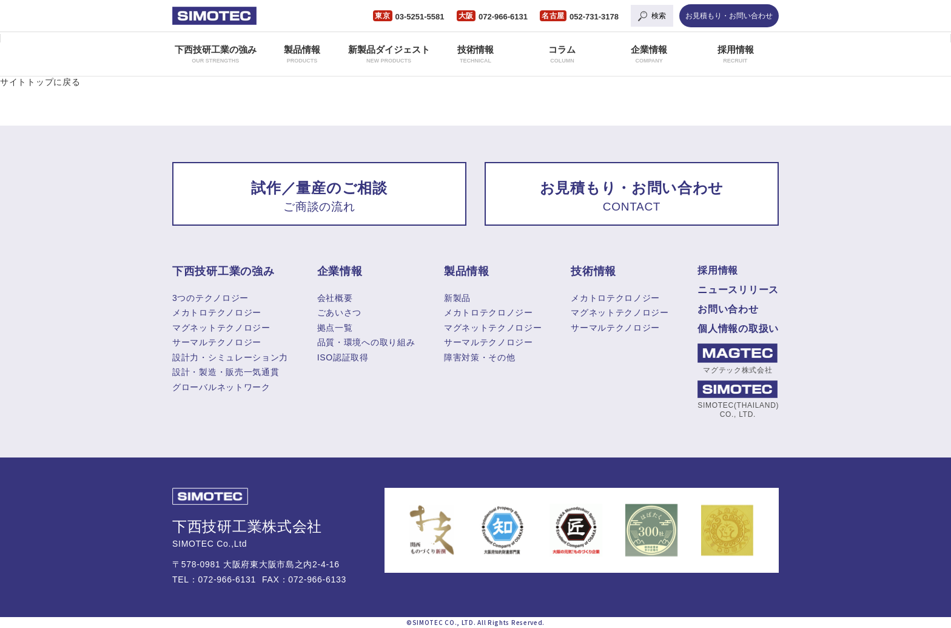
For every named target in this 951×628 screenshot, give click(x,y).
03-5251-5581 (420, 16)
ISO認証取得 (343, 357)
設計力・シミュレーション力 (230, 357)
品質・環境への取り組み (366, 342)
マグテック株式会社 (737, 358)
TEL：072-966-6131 (214, 579)
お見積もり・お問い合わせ (729, 16)
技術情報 (475, 54)
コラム (562, 54)
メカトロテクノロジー (216, 312)
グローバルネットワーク (221, 387)
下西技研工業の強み (216, 54)
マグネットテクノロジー (221, 328)
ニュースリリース (738, 290)
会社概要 (335, 298)
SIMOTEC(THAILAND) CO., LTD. (737, 399)
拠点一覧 (335, 328)
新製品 (457, 298)
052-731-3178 (594, 16)
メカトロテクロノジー (488, 312)
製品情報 (302, 54)
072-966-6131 (503, 16)
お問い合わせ (727, 309)
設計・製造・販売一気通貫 (225, 372)
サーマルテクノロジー (216, 342)
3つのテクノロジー (210, 298)
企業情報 (649, 54)
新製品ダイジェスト (389, 54)
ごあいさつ (339, 312)
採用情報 (735, 54)
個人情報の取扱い (738, 328)
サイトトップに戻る (40, 82)
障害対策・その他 (480, 357)
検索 (658, 16)
